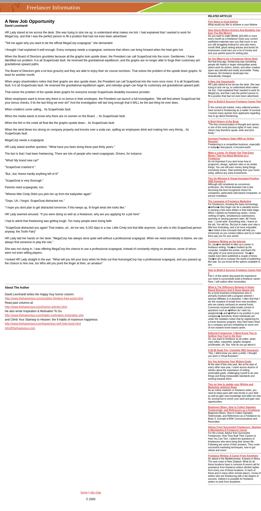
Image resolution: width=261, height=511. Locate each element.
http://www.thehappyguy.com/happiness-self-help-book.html (43, 323)
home (84, 492)
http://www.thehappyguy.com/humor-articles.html (36, 307)
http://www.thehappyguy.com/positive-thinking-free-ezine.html (44, 298)
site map (95, 492)
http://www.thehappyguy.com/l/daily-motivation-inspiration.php (44, 315)
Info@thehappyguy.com (20, 328)
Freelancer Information (53, 7)
